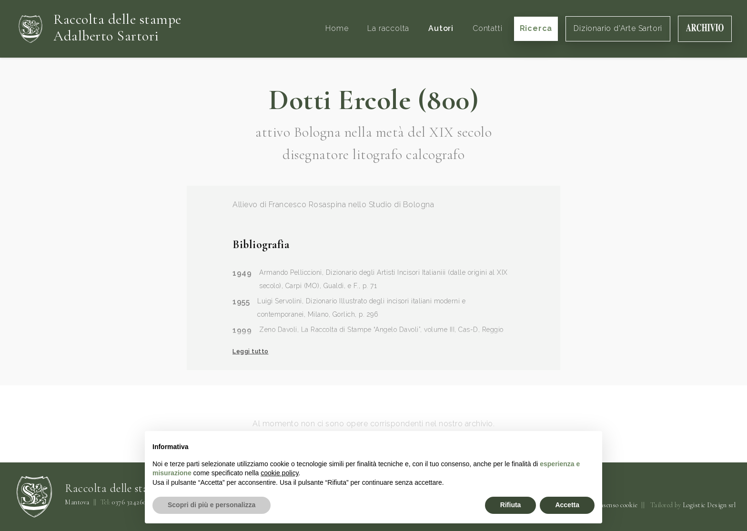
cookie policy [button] (279, 473)
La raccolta (388, 28)
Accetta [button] (567, 505)
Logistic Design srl (709, 505)
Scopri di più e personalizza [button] (211, 505)
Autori (441, 28)
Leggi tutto (250, 351)
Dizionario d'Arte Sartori (618, 28)
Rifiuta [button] (510, 505)
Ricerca (536, 28)
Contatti (487, 28)
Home (336, 28)
